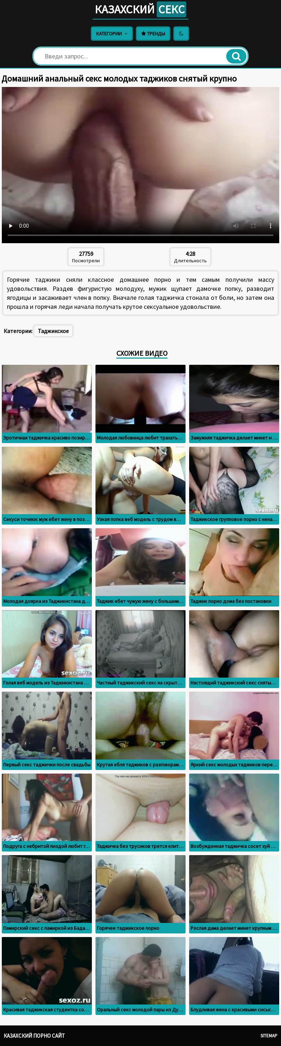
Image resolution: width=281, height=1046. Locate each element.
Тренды (153, 33)
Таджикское (53, 330)
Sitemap (268, 1036)
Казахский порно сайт (34, 1035)
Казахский (140, 9)
